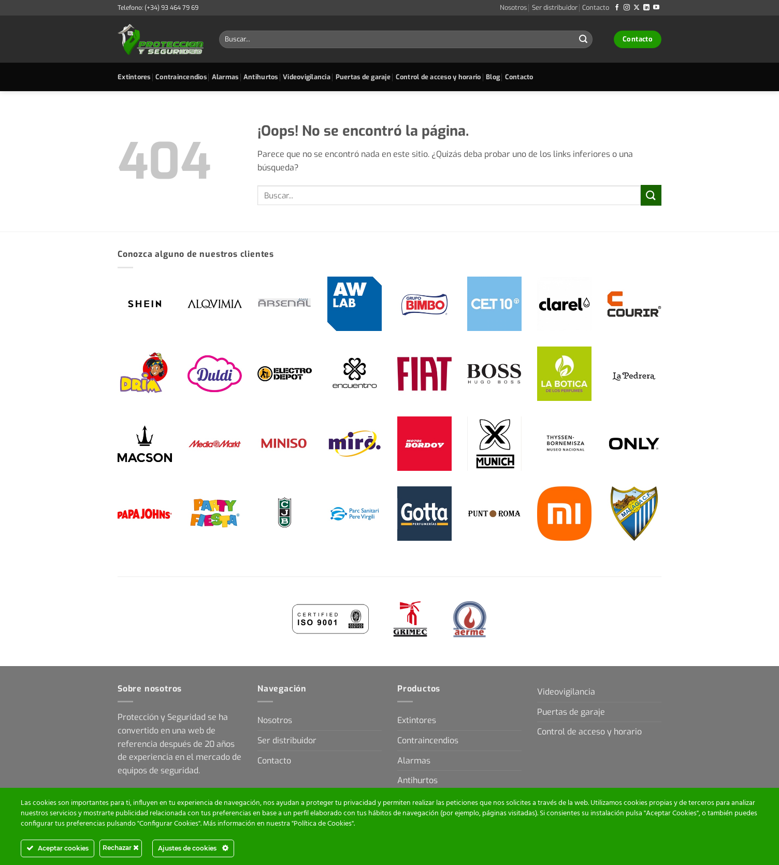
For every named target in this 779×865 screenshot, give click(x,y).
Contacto (595, 7)
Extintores (134, 77)
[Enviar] (583, 39)
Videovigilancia (306, 77)
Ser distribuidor (555, 7)
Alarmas (225, 77)
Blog (493, 77)
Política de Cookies (323, 824)
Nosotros (513, 7)
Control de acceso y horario (438, 77)
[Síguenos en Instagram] (627, 7)
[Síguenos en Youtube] (656, 7)
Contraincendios (181, 77)
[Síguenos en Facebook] (617, 7)
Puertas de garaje (363, 77)
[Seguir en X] (636, 7)
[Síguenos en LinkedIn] (646, 7)
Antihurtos (260, 77)
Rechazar (121, 848)
